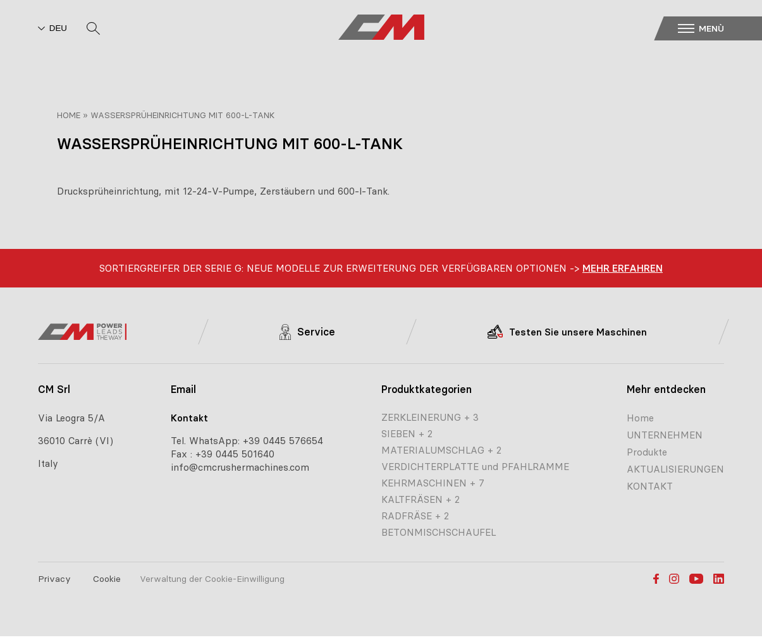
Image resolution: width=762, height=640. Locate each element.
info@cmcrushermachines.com (240, 467)
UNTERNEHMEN (665, 435)
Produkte (647, 452)
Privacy (54, 578)
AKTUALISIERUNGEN (675, 469)
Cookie (107, 578)
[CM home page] (381, 28)
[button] (717, 28)
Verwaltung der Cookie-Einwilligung (212, 578)
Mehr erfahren (622, 268)
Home (68, 115)
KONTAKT (650, 486)
